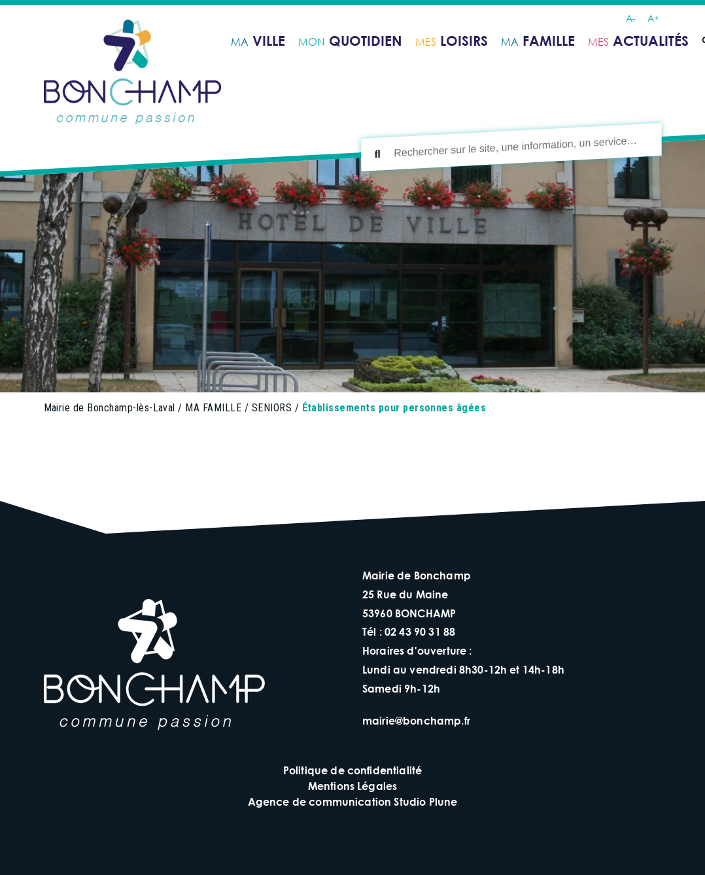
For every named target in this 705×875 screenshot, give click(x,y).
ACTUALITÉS (638, 41)
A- (631, 18)
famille (538, 41)
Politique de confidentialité (352, 770)
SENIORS (272, 408)
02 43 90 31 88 (420, 631)
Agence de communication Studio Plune (353, 801)
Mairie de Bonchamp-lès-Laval (109, 408)
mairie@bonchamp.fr (416, 720)
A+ (653, 18)
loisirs (451, 41)
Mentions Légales (353, 786)
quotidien (350, 41)
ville (258, 41)
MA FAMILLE (213, 408)
